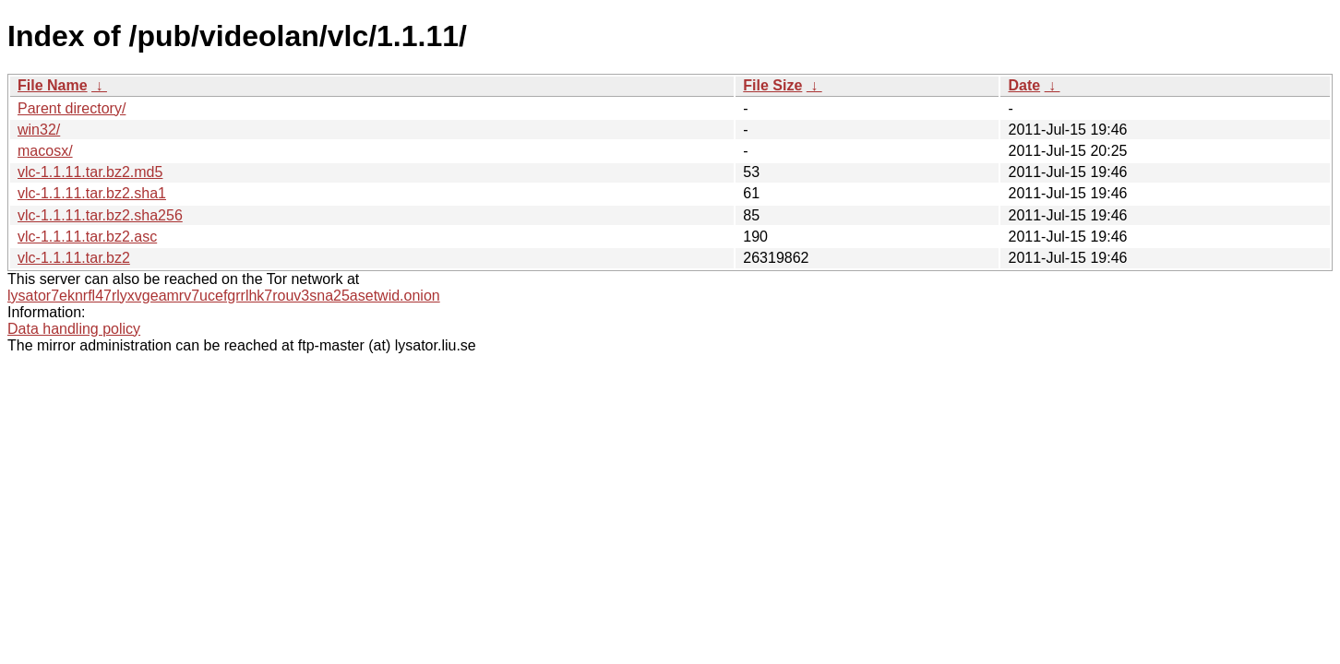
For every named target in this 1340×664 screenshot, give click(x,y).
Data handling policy (73, 329)
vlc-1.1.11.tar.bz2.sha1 (92, 193)
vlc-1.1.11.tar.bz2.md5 (90, 172)
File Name (53, 85)
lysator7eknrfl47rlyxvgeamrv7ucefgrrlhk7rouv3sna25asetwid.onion (223, 295)
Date (1024, 85)
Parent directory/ (72, 108)
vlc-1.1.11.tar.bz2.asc (87, 236)
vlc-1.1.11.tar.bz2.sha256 (100, 215)
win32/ (39, 129)
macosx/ (45, 151)
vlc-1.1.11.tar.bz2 (74, 258)
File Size (772, 85)
